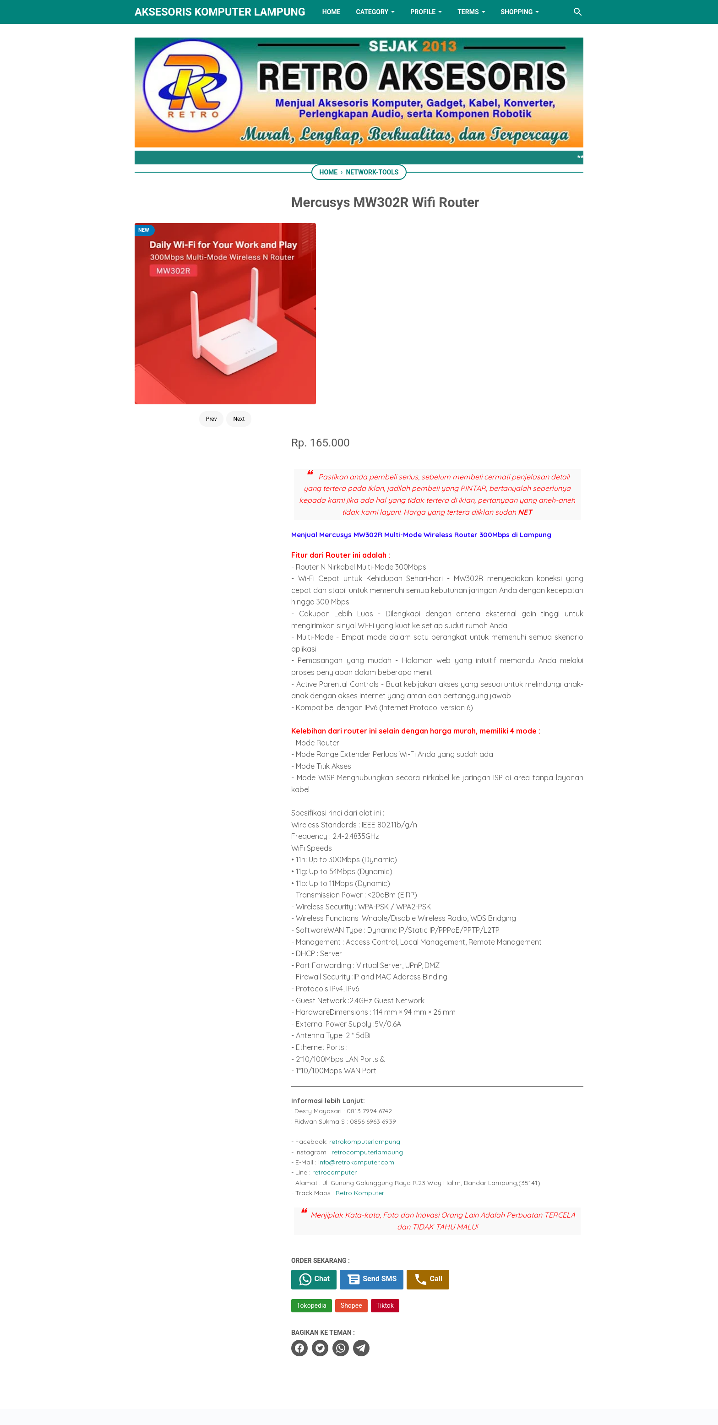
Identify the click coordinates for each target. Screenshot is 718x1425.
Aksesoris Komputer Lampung (220, 11)
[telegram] (375, 1137)
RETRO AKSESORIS (385, 1410)
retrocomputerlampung (381, 941)
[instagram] (416, 1372)
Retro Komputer (374, 982)
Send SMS (386, 1068)
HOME (331, 12)
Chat (328, 1068)
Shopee (365, 1095)
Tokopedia (326, 1095)
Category (372, 12)
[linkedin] (359, 1372)
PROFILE (422, 12)
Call (442, 1068)
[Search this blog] (577, 11)
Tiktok (399, 1095)
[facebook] (313, 1137)
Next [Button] (227, 365)
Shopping (517, 12)
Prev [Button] (199, 365)
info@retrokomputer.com (370, 951)
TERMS (468, 12)
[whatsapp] (355, 1137)
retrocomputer (348, 961)
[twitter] (334, 1137)
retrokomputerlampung (378, 931)
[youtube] (387, 1372)
